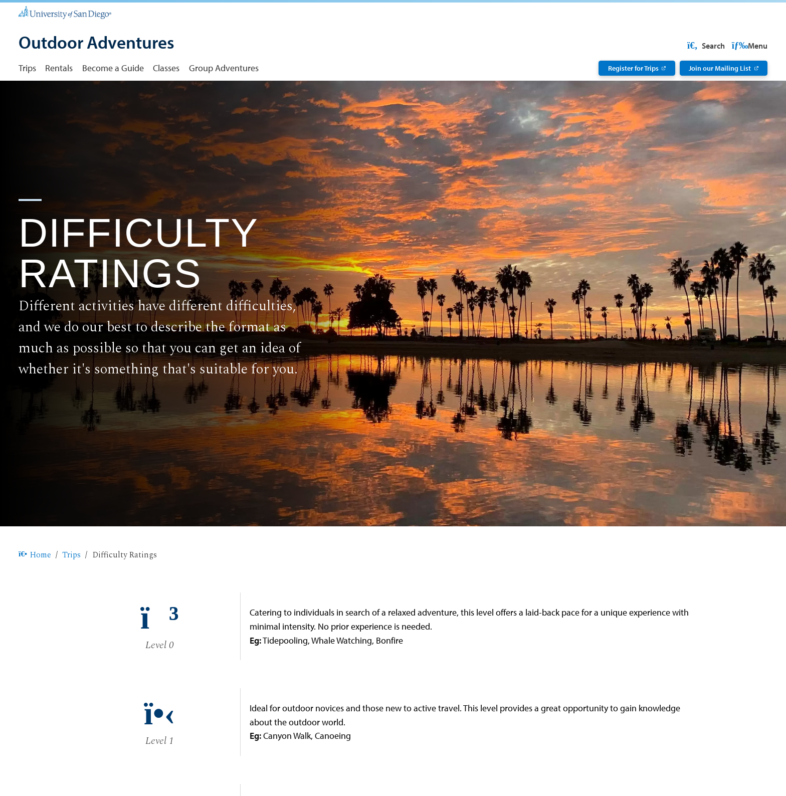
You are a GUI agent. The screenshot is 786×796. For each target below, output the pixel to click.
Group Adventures (224, 68)
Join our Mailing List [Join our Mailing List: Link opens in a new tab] (720, 68)
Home (35, 587)
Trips (27, 68)
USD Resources (687, 46)
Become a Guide (113, 68)
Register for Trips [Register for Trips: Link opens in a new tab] (633, 68)
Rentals (59, 68)
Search (747, 46)
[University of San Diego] (65, 12)
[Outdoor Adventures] (96, 44)
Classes (166, 68)
